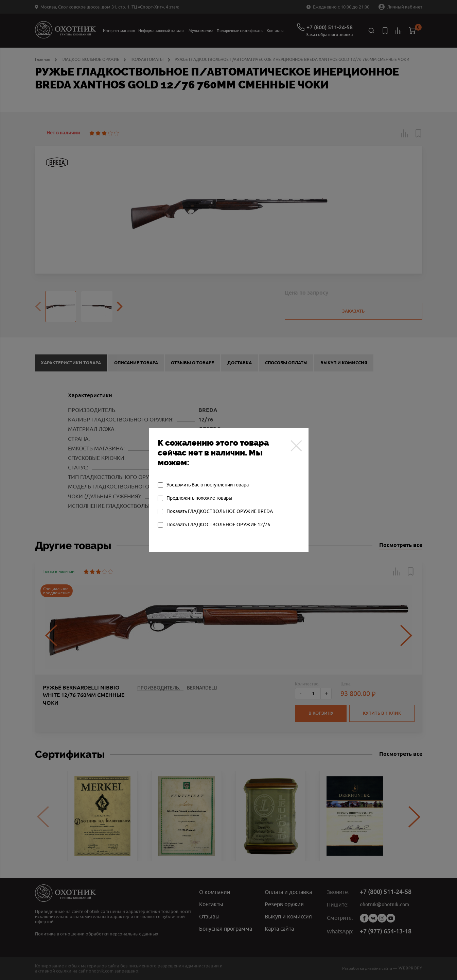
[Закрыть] (296, 445)
